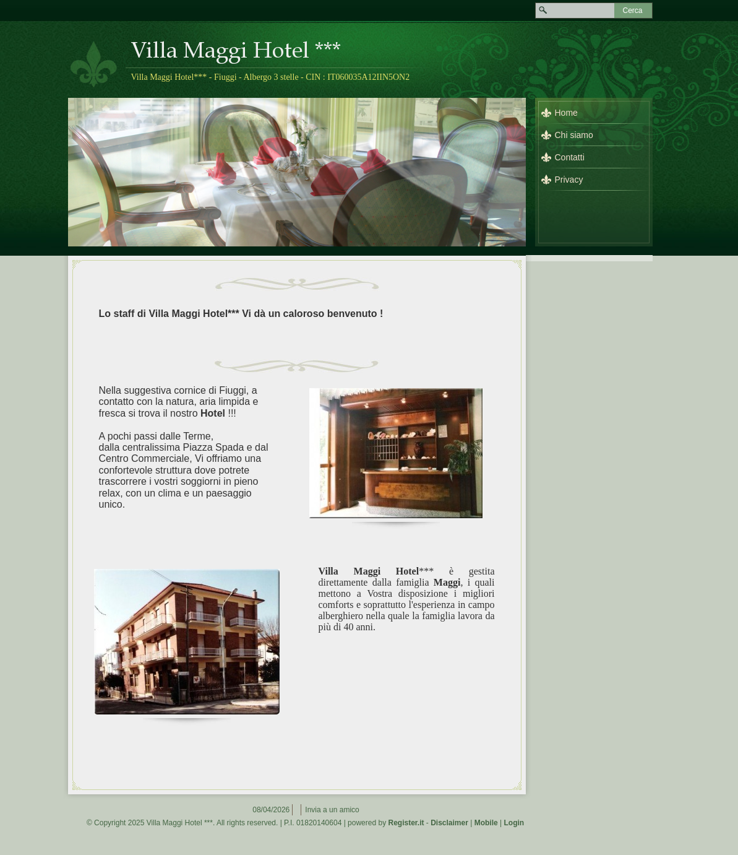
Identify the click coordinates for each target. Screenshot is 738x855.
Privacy (569, 179)
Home (566, 113)
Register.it (406, 822)
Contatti (570, 157)
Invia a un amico (332, 809)
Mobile (486, 822)
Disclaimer (449, 822)
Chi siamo (574, 135)
